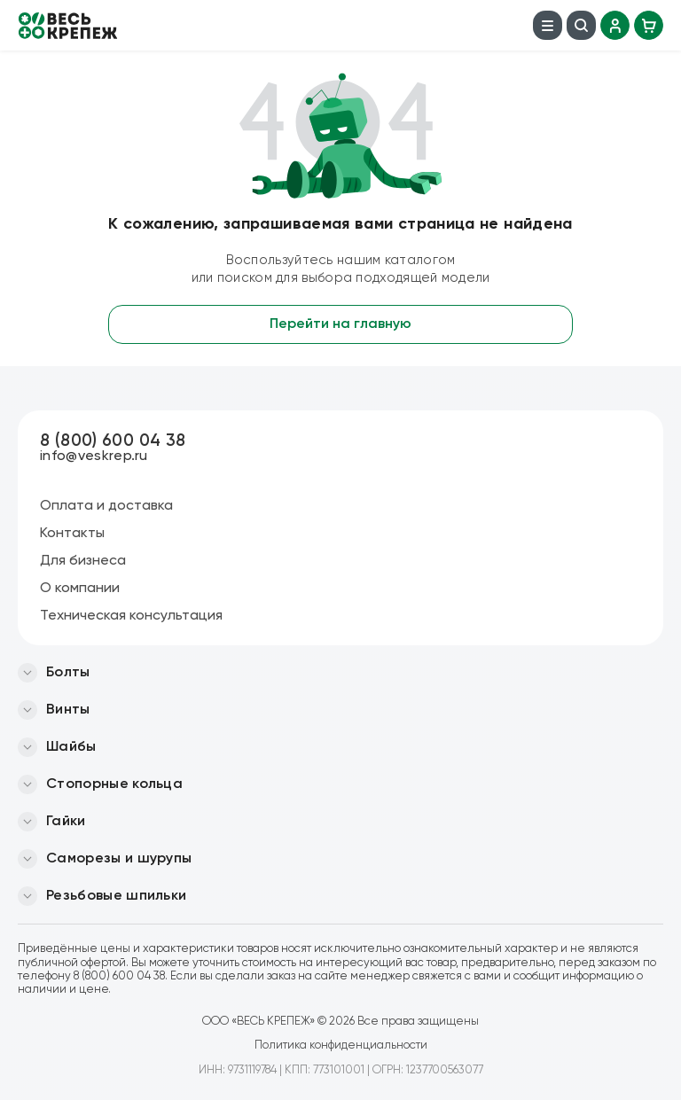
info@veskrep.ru (94, 456)
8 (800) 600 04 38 (112, 441)
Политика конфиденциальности (340, 1045)
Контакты (72, 534)
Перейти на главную (340, 324)
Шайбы (71, 747)
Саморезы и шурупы (119, 859)
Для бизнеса (83, 561)
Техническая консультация (131, 616)
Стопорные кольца (114, 784)
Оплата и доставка (106, 506)
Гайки (66, 822)
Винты (68, 710)
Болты (68, 673)
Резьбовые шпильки (116, 896)
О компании (80, 588)
